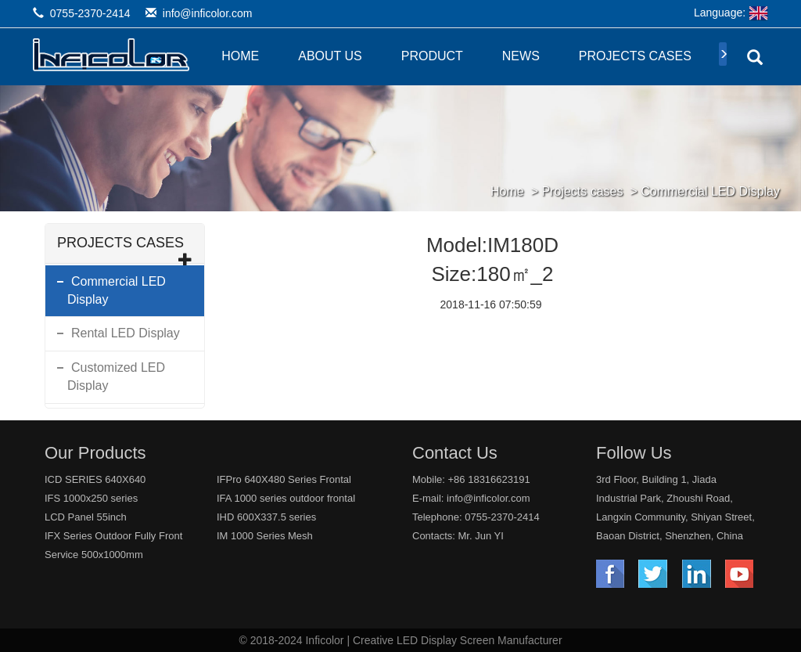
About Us (330, 56)
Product (432, 56)
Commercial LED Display (710, 191)
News (521, 56)
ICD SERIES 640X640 (95, 479)
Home (240, 56)
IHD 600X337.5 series (266, 517)
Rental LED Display (125, 333)
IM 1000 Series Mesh (265, 536)
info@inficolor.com (208, 13)
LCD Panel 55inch (86, 517)
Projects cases (635, 56)
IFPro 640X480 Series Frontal (284, 479)
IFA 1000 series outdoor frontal (286, 498)
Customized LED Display (116, 376)
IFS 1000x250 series (91, 498)
